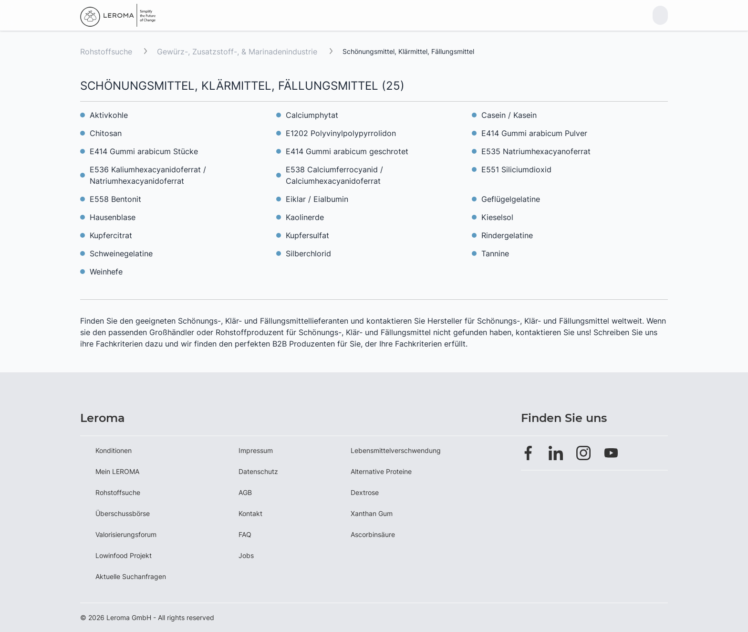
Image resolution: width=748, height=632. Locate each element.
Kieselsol (497, 217)
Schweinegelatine (121, 253)
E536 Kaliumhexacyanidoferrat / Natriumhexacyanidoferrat (148, 175)
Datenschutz (258, 471)
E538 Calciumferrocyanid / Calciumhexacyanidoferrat (334, 175)
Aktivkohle (109, 115)
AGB (245, 492)
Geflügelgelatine (510, 199)
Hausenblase (112, 217)
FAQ (245, 534)
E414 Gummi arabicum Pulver (534, 133)
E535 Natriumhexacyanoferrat (536, 151)
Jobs (246, 555)
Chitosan (106, 133)
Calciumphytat (312, 115)
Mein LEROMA (117, 471)
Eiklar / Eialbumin (317, 199)
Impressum (256, 450)
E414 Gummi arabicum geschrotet (347, 151)
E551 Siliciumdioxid (516, 169)
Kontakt (250, 513)
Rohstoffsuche (106, 51)
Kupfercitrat (111, 235)
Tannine (495, 253)
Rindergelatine (507, 235)
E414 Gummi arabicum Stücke (144, 151)
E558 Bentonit (115, 199)
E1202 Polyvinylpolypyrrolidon (341, 133)
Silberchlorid (308, 253)
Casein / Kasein (509, 115)
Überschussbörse (122, 513)
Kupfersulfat (307, 235)
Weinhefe (106, 271)
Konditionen (113, 450)
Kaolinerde (305, 217)
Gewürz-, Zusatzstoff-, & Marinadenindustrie (238, 51)
